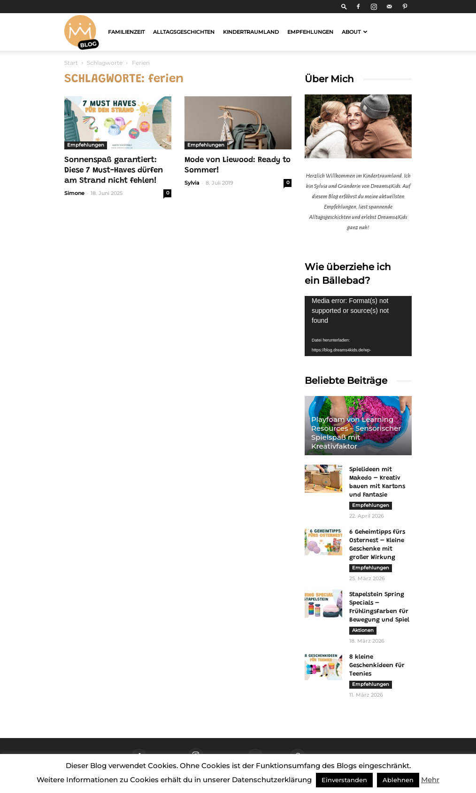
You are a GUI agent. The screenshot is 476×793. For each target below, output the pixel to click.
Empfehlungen (310, 32)
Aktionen (363, 630)
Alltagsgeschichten (184, 32)
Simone (74, 193)
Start (71, 62)
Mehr (430, 779)
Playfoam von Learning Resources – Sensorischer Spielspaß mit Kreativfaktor (356, 433)
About (355, 32)
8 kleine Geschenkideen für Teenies (377, 665)
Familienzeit (126, 32)
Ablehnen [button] (398, 780)
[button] (344, 6)
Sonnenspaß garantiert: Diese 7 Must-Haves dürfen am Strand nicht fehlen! (113, 170)
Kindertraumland (251, 32)
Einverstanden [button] (344, 780)
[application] (358, 326)
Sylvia (192, 182)
